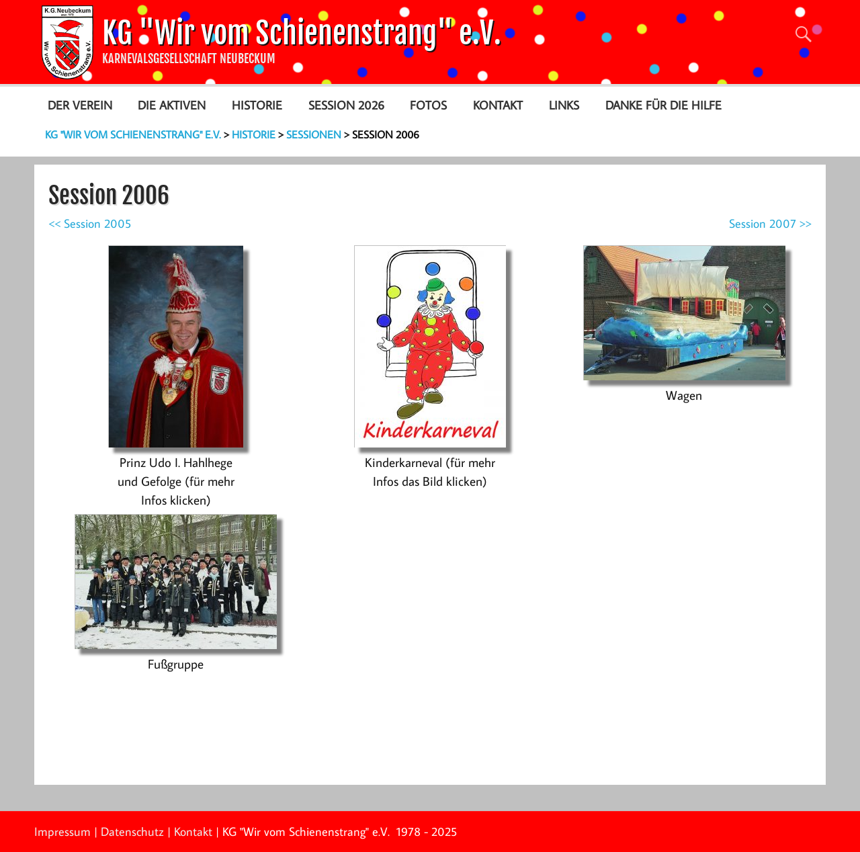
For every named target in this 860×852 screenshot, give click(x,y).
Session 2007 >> (770, 223)
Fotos (428, 105)
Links (564, 105)
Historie (257, 105)
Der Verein (80, 105)
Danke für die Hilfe (663, 105)
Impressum (62, 831)
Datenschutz (132, 831)
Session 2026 (346, 105)
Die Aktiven (172, 105)
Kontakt (498, 105)
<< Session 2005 (89, 223)
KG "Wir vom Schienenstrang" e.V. (301, 33)
